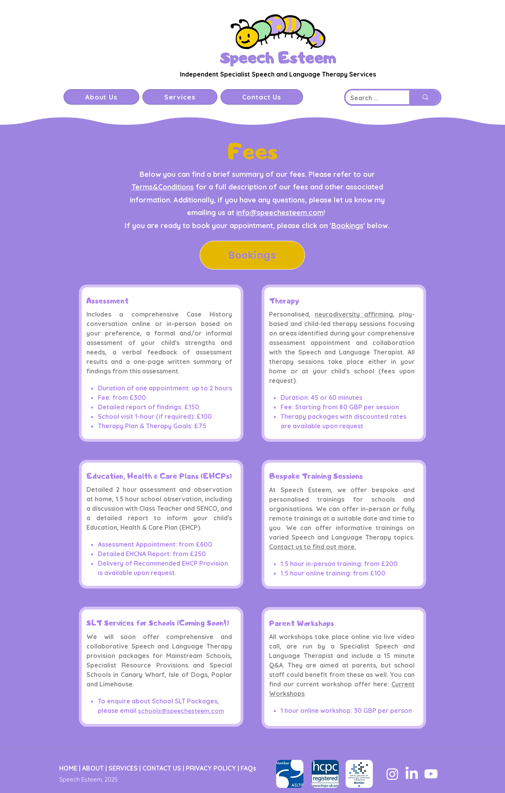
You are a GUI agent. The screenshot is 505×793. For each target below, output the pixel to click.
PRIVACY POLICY (211, 768)
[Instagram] (392, 774)
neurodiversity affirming (354, 314)
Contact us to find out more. (312, 547)
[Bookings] (252, 255)
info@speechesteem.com (280, 212)
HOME (68, 768)
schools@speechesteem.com (181, 710)
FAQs (248, 768)
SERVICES (123, 768)
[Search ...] (371, 98)
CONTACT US (161, 768)
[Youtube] (431, 774)
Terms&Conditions (162, 186)
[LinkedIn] (411, 774)
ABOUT (93, 768)
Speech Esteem (278, 57)
